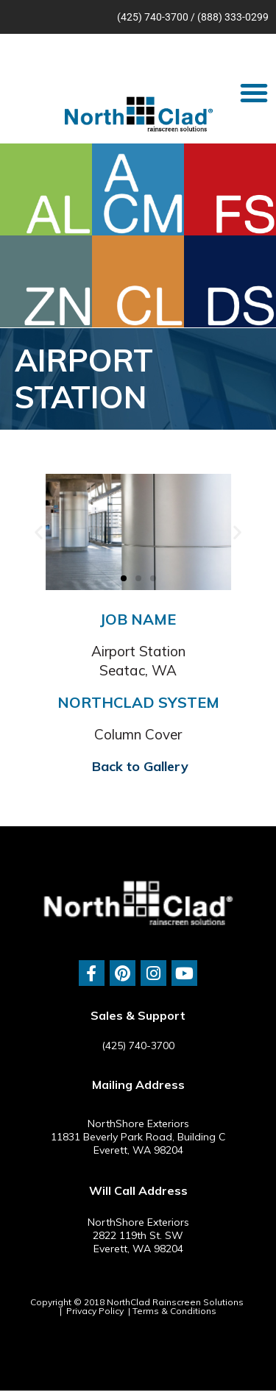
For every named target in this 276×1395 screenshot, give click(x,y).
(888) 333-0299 (233, 17)
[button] (254, 93)
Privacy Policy (95, 1310)
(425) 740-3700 (152, 17)
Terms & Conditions (174, 1310)
